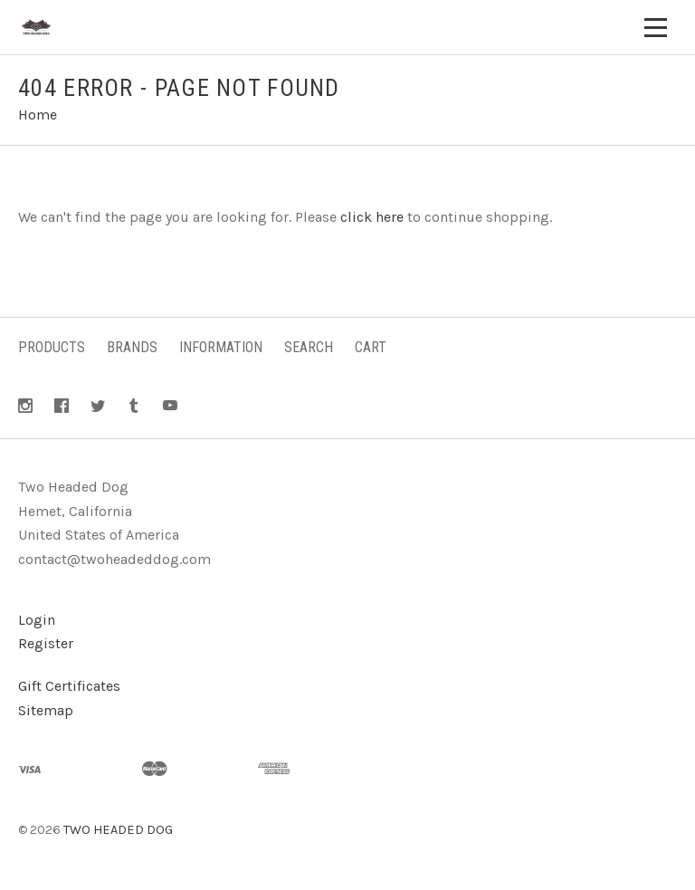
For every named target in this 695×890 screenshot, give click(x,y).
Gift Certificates (69, 685)
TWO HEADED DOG (118, 829)
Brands (132, 347)
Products (51, 347)
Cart (370, 347)
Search (308, 347)
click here (372, 216)
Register (45, 643)
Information (220, 347)
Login (36, 619)
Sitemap (45, 710)
